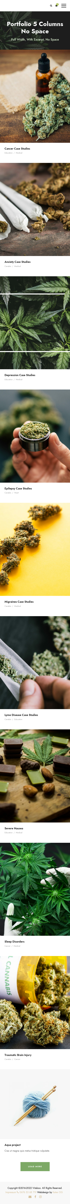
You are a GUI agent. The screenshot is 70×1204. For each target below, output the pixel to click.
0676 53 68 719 (26, 1192)
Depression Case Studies (20, 375)
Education (9, 153)
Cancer (7, 946)
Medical (19, 153)
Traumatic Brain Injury (18, 1055)
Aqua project (12, 1145)
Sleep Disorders (14, 941)
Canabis (8, 266)
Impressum (10, 1192)
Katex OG (58, 1192)
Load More (35, 1166)
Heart (16, 492)
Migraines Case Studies (19, 602)
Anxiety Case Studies (18, 262)
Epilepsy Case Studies (18, 488)
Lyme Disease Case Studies (21, 715)
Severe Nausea (14, 828)
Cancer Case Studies (17, 148)
